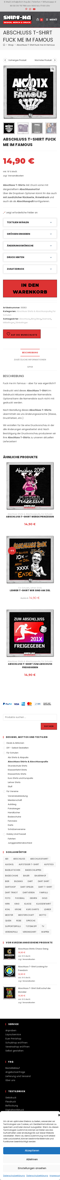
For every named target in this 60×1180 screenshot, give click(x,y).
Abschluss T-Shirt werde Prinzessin (30, 516)
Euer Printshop (13, 1038)
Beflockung (11, 1105)
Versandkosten (16, 175)
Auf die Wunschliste (21, 334)
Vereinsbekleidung (18, 795)
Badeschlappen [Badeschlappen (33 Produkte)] (33, 870)
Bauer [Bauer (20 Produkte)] (26, 875)
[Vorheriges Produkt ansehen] (5, 60)
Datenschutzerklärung (14, 1175)
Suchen (49, 726)
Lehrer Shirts (36, 587)
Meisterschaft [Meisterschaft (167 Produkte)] (26, 915)
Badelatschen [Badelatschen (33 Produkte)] (12, 870)
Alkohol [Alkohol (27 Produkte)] (9, 864)
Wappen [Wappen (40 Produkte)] (45, 932)
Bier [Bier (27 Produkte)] (7, 881)
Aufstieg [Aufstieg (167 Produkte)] (49, 864)
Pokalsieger (14, 808)
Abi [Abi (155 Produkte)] (6, 858)
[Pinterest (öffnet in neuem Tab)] (26, 9)
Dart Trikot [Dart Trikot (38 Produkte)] (11, 892)
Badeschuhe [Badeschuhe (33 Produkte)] (11, 875)
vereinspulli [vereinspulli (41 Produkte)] (11, 932)
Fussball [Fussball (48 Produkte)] (20, 898)
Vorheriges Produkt (17, 60)
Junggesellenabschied (20, 842)
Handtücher (14, 812)
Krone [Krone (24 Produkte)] (18, 909)
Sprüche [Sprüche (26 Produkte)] (30, 920)
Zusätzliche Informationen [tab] (30, 359)
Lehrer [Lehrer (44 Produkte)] (47, 909)
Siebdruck (10, 1097)
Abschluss (24, 318)
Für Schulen (46, 514)
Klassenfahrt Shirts (17, 769)
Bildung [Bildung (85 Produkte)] (18, 881)
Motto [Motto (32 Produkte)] (42, 915)
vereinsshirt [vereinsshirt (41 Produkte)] (29, 932)
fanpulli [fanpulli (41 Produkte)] (44, 892)
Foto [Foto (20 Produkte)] (7, 898)
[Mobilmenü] (50, 19)
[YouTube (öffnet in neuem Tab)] (34, 9)
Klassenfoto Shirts (17, 773)
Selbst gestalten (14, 1050)
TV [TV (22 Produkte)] (43, 926)
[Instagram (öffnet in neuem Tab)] (30, 9)
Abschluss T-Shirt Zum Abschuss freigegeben (30, 665)
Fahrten (12, 838)
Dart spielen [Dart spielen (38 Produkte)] (26, 887)
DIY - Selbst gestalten (18, 747)
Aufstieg (12, 804)
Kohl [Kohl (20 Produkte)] (7, 909)
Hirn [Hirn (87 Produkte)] (7, 903)
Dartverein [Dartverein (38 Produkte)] (29, 892)
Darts (10, 825)
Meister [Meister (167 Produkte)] (9, 915)
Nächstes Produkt (43, 60)
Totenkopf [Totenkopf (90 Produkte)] (31, 926)
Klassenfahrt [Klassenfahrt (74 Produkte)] (43, 903)
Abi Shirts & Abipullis (18, 757)
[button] (52, 69)
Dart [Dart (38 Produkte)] (30, 881)
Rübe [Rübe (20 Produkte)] (18, 920)
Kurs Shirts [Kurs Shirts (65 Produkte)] (32, 909)
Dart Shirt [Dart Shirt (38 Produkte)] (43, 881)
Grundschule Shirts (17, 765)
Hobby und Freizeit (16, 834)
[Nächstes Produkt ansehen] (54, 60)
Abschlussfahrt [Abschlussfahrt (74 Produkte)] (39, 858)
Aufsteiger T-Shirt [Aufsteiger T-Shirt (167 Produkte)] (29, 864)
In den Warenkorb (30, 288)
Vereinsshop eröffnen (17, 1046)
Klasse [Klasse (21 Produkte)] (27, 903)
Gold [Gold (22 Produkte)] (44, 898)
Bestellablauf (12, 1068)
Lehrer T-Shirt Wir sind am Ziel (30, 590)
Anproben (10, 1030)
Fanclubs (12, 820)
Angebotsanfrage (15, 1072)
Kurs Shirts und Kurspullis (20, 778)
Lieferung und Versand (18, 1076)
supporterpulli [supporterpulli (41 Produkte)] (13, 926)
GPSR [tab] (30, 366)
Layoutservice (13, 1034)
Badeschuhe (14, 816)
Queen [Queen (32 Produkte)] (8, 920)
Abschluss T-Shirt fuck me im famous (36, 44)
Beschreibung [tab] (30, 352)
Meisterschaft (15, 800)
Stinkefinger (22, 322)
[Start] (4, 44)
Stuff (10, 786)
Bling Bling (36, 318)
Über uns (10, 1080)
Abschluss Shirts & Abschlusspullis (34, 311)
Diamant (46, 318)
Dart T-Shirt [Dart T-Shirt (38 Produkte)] (45, 887)
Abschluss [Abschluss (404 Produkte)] (19, 858)
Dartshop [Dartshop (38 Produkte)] (10, 887)
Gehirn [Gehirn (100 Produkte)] (33, 898)
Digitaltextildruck (14, 1109)
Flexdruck (10, 1101)
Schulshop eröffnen (16, 1042)
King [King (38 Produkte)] (17, 903)
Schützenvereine (16, 829)
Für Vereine (12, 791)
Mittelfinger (9, 322)
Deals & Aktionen (15, 742)
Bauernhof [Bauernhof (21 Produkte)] (40, 875)
